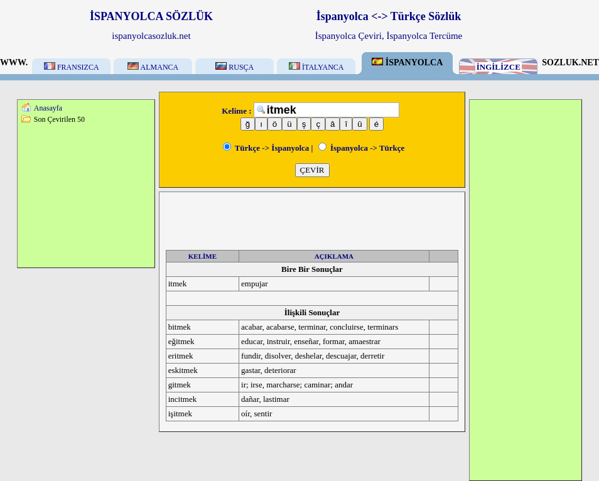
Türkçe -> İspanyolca (266, 148)
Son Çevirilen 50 (59, 119)
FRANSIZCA (71, 67)
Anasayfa (48, 108)
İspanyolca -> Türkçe (361, 148)
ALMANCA (152, 67)
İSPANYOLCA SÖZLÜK (151, 16)
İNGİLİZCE (499, 67)
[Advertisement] (86, 195)
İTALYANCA (316, 67)
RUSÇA (234, 67)
